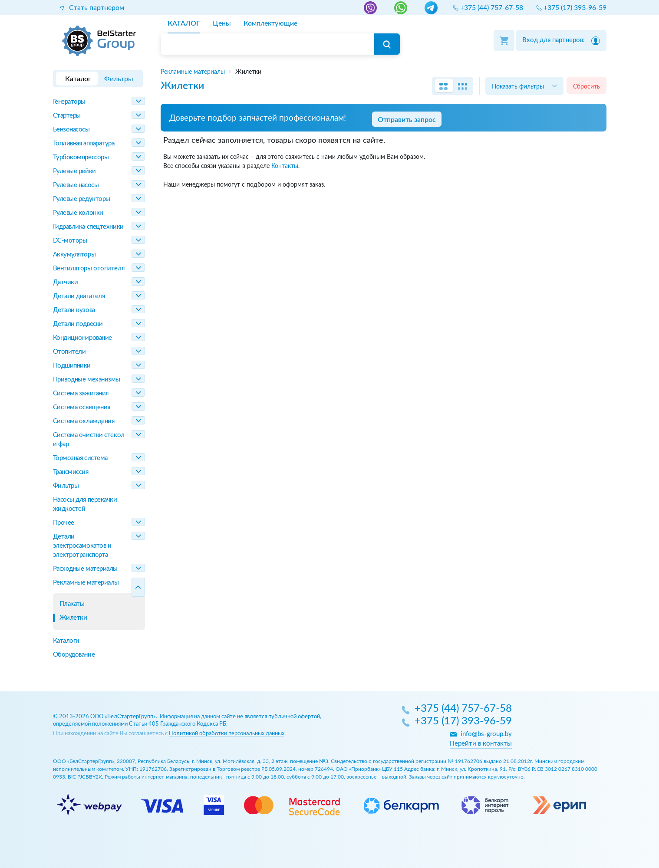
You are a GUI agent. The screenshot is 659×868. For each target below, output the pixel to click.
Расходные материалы (85, 569)
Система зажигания (81, 393)
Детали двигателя (79, 296)
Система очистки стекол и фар (89, 439)
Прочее (63, 522)
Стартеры (67, 115)
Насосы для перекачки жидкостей (85, 504)
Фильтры (66, 486)
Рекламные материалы (86, 582)
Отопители (69, 352)
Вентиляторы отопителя (89, 268)
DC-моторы (70, 240)
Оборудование (74, 654)
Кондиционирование (82, 338)
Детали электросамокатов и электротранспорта (82, 545)
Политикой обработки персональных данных (226, 733)
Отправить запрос (407, 119)
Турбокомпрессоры (81, 157)
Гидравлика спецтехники (88, 227)
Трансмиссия (71, 472)
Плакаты (72, 604)
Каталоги (66, 641)
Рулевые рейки (74, 171)
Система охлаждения (84, 421)
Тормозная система (80, 458)
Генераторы (69, 102)
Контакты (284, 166)
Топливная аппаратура (84, 143)
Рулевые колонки (78, 213)
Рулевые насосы (76, 185)
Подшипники (72, 365)
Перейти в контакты (481, 743)
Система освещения (81, 407)
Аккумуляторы (74, 254)
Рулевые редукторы (81, 199)
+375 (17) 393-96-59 (463, 722)
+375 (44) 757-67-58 (463, 709)
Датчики (65, 282)
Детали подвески (78, 324)
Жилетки (73, 618)
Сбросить (586, 86)
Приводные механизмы (86, 379)
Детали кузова (74, 310)
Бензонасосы (71, 129)
